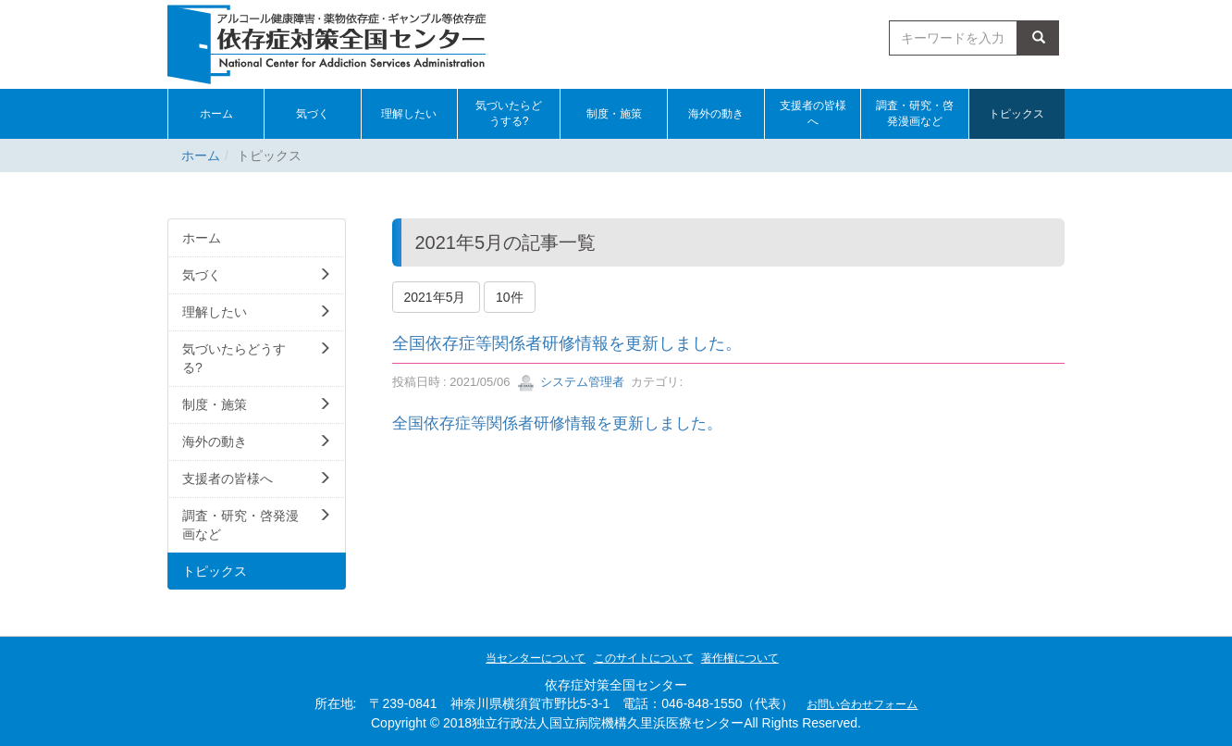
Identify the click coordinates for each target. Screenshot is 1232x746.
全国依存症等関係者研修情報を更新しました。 (567, 343)
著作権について (740, 658)
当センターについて (535, 658)
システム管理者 (571, 382)
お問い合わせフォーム (862, 704)
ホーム (200, 155)
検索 (1038, 38)
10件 (510, 297)
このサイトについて (644, 658)
